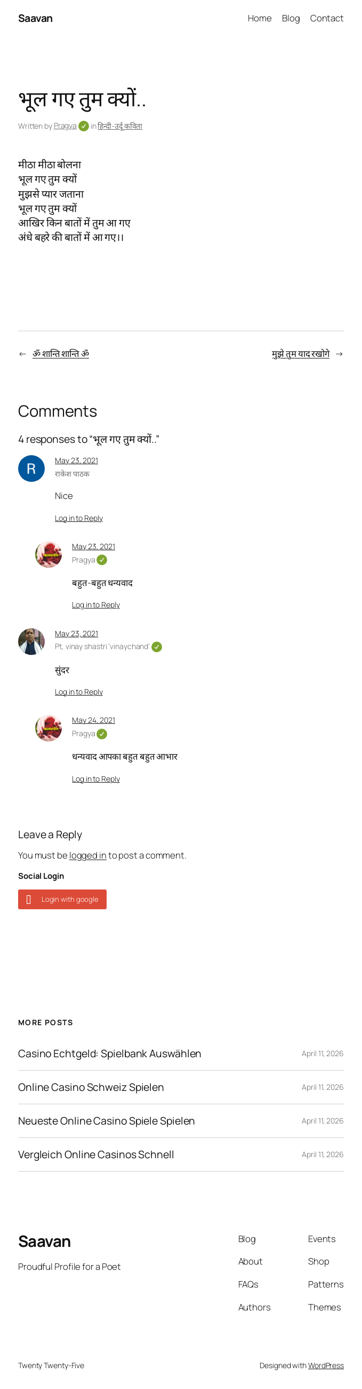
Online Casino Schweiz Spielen (91, 1087)
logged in (88, 855)
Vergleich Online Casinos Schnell (96, 1154)
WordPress (326, 1365)
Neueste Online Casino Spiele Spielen (106, 1121)
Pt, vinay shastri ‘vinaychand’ (108, 646)
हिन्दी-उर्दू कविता (120, 126)
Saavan (35, 18)
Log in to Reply (79, 518)
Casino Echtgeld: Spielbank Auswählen (110, 1053)
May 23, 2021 (76, 460)
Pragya (71, 125)
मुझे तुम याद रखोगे (300, 353)
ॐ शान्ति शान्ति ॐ (61, 353)
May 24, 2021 (93, 720)
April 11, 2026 (323, 1053)
